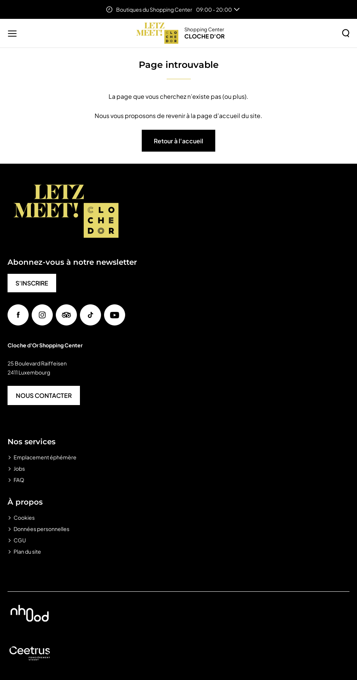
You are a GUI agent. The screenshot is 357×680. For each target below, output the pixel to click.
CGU (20, 540)
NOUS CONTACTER (44, 395)
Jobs (19, 468)
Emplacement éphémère (45, 457)
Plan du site (27, 551)
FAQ (19, 479)
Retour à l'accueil (178, 141)
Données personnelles (41, 528)
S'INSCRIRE (31, 283)
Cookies (24, 517)
